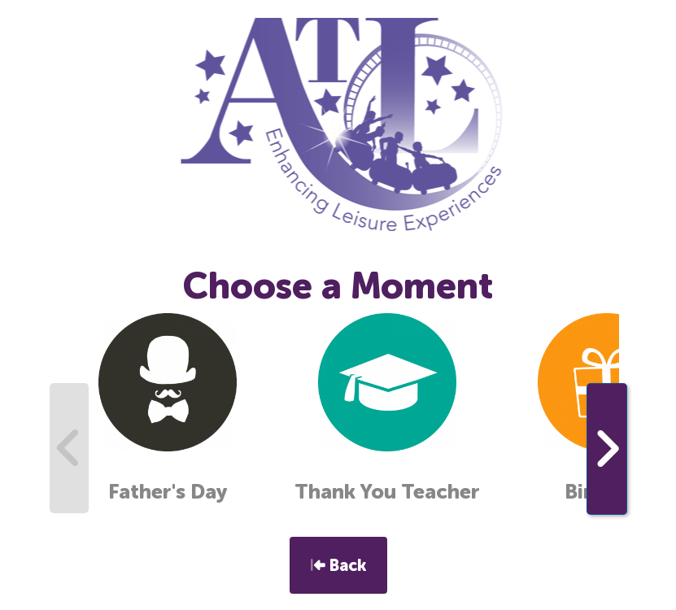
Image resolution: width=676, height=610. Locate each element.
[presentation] (69, 448)
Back (338, 565)
